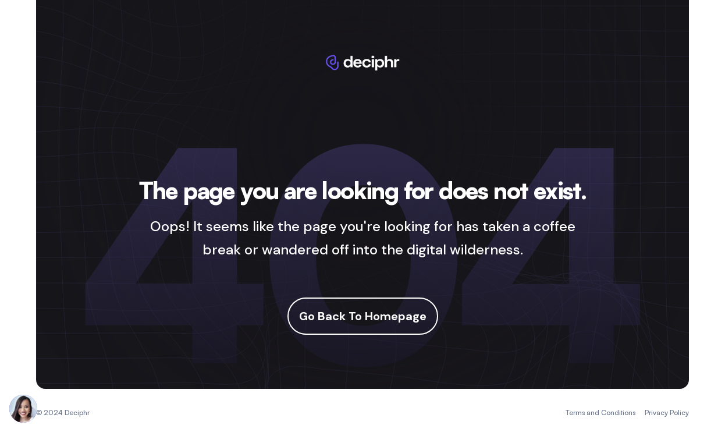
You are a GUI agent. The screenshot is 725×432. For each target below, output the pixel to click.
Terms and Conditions (600, 412)
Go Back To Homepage (363, 316)
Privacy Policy (667, 412)
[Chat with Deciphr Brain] (23, 409)
